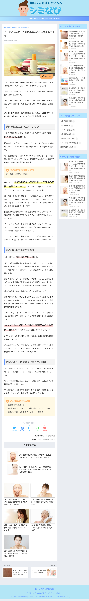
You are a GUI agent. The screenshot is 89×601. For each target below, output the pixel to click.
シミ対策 (52, 440)
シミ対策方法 (50, 436)
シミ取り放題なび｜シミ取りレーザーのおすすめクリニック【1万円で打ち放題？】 (41, 599)
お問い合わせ (41, 595)
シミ (39, 440)
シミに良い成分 (67, 136)
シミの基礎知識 (67, 123)
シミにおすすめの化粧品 (71, 145)
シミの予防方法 (67, 132)
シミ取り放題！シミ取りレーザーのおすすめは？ (44, 19)
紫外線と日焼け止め (69, 140)
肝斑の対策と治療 (68, 149)
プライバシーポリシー (55, 595)
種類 (45, 440)
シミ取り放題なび (44, 591)
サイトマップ (31, 595)
